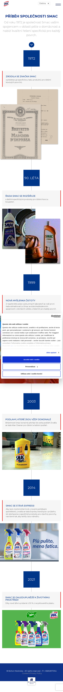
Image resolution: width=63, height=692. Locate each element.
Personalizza (31, 366)
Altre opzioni (51, 352)
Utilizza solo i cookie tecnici (31, 374)
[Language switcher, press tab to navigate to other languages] (44, 3)
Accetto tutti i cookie (32, 359)
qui (12, 346)
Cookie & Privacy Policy (32, 673)
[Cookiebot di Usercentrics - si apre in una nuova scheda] (51, 316)
